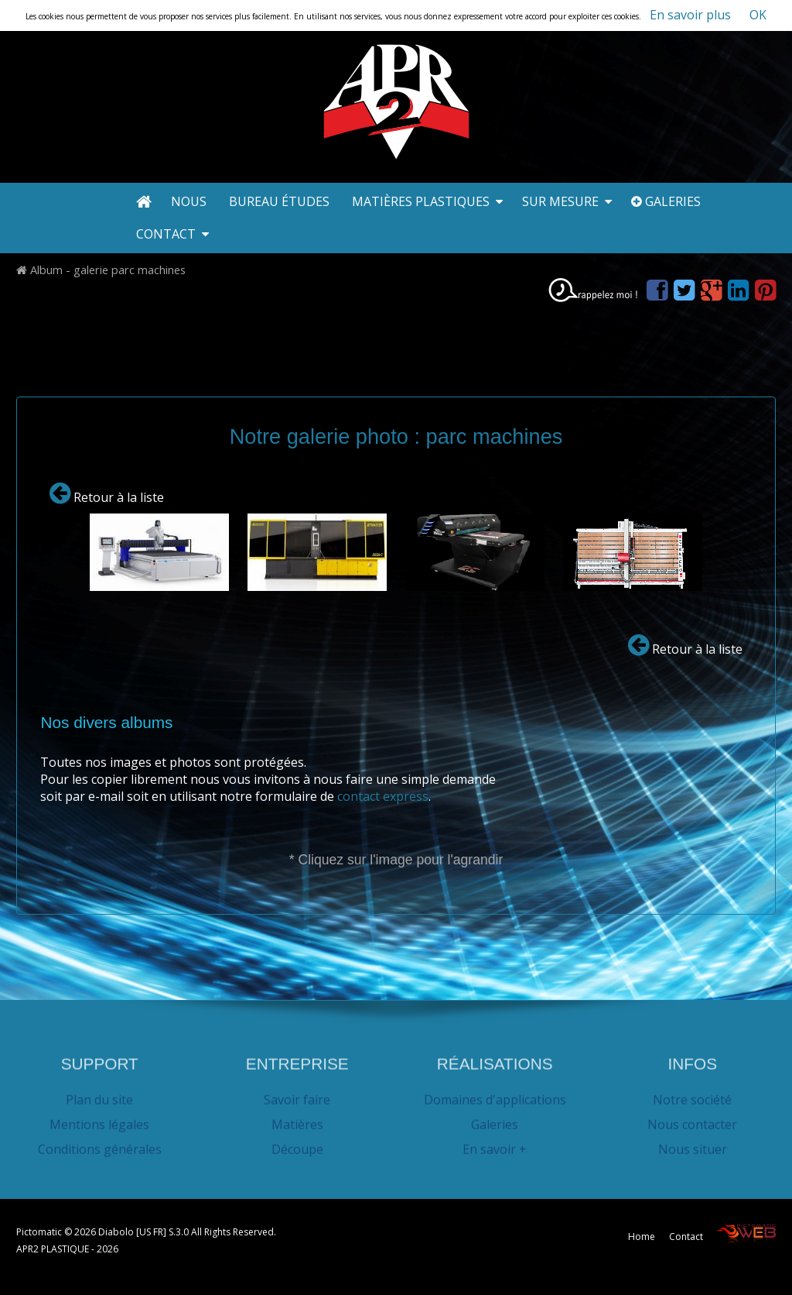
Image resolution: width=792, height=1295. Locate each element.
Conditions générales (100, 1143)
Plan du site (99, 1094)
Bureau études (281, 201)
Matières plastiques (427, 201)
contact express (382, 795)
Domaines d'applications (495, 1094)
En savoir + (495, 1143)
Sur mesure (567, 201)
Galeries (666, 201)
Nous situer (692, 1143)
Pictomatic (40, 1231)
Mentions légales (99, 1119)
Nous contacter (692, 1119)
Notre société (692, 1094)
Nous (190, 201)
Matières (297, 1119)
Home (641, 1236)
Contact (172, 233)
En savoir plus (690, 14)
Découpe (297, 1143)
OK (757, 14)
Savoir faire (297, 1094)
